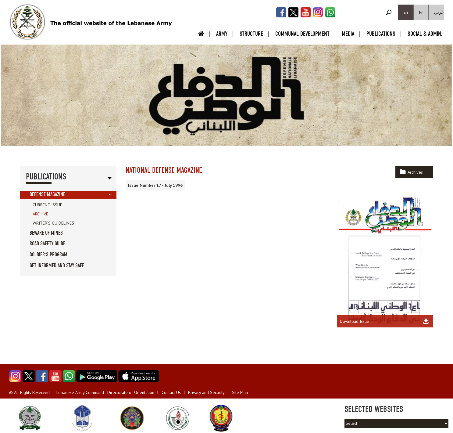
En (406, 12)
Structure (251, 33)
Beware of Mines (46, 233)
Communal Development (302, 33)
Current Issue (47, 204)
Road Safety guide (47, 243)
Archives (415, 172)
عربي (439, 12)
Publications (380, 33)
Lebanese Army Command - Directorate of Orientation (105, 392)
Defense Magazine (47, 194)
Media (348, 33)
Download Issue (354, 321)
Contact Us (171, 392)
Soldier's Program (48, 254)
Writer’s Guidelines (53, 223)
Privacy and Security (206, 392)
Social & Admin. (425, 33)
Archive (40, 214)
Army (221, 33)
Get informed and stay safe (57, 265)
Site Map (240, 392)
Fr (421, 12)
